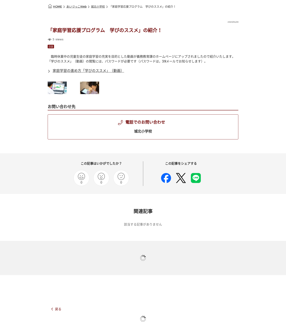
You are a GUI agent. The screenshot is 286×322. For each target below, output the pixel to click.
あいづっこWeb (76, 7)
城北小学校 (98, 7)
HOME (57, 7)
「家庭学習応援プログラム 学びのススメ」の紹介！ (142, 7)
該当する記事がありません (143, 224)
